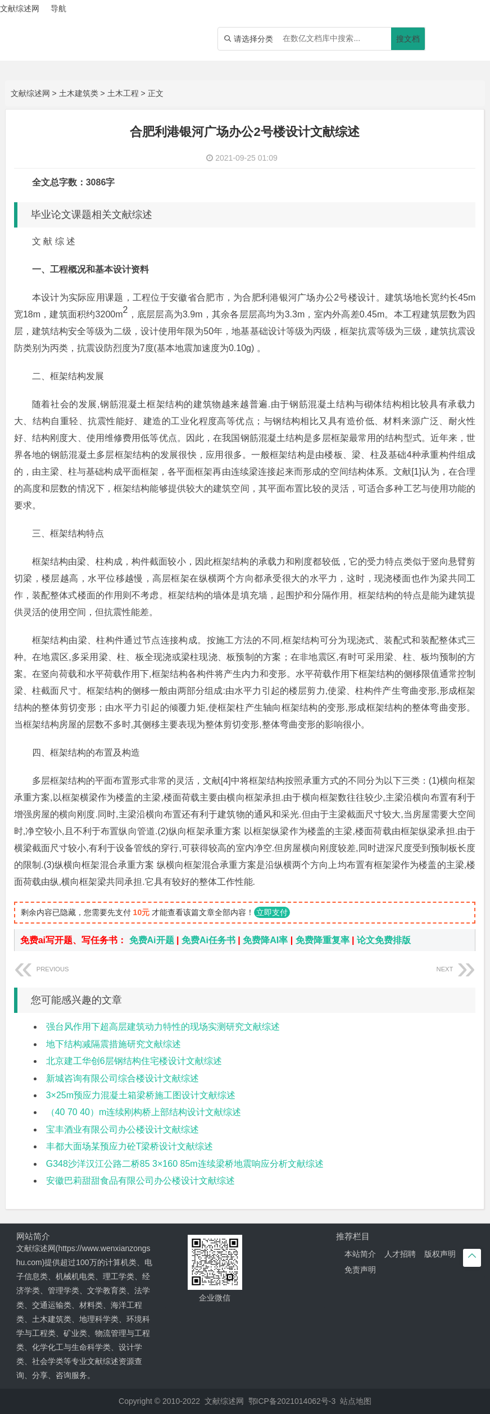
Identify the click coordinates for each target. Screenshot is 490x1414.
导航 (58, 8)
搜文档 (408, 38)
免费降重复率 (323, 940)
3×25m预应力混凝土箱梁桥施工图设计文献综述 (140, 1095)
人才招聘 (400, 1253)
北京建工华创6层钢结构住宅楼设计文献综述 (134, 1061)
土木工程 (123, 93)
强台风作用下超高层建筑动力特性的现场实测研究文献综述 (163, 1026)
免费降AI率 (265, 940)
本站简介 (360, 1253)
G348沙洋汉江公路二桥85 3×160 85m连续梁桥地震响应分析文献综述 (185, 1164)
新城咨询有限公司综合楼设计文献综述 (122, 1078)
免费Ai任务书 (208, 940)
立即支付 (272, 912)
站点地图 (355, 1401)
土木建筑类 (78, 93)
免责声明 (360, 1269)
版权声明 (440, 1253)
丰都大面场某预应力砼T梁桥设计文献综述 (130, 1146)
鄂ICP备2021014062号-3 (292, 1401)
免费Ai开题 (151, 940)
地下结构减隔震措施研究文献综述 (113, 1044)
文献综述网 (30, 93)
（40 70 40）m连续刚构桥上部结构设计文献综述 (144, 1112)
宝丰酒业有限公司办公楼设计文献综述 (122, 1129)
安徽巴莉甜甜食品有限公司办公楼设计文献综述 (140, 1180)
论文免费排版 (384, 940)
